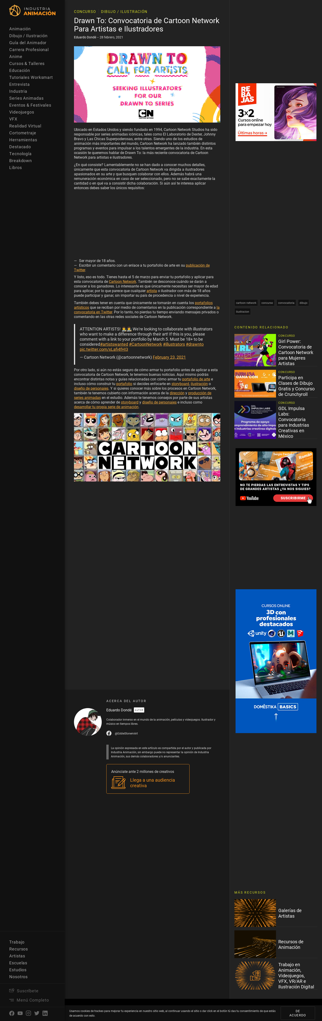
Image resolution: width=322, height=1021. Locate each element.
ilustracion (242, 311)
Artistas (17, 956)
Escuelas (18, 962)
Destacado (20, 146)
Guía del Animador (27, 42)
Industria (18, 91)
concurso (267, 303)
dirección (177, 392)
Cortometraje (22, 133)
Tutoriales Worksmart (31, 77)
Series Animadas (26, 98)
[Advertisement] (147, 225)
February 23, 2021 (169, 357)
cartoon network (246, 303)
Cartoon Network (122, 281)
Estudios (18, 969)
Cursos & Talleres (27, 63)
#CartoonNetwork (145, 344)
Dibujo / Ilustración (28, 35)
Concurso (85, 11)
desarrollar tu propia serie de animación (106, 406)
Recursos (18, 949)
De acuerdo (297, 1013)
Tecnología (20, 153)
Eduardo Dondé (85, 37)
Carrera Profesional (29, 49)
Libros (15, 167)
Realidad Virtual (25, 126)
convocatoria (286, 303)
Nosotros (18, 976)
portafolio (124, 383)
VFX (13, 119)
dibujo (303, 303)
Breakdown (20, 160)
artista (152, 290)
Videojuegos (21, 112)
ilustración (199, 383)
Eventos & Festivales (30, 105)
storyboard (180, 383)
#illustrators (174, 344)
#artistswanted (114, 344)
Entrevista (19, 84)
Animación (20, 28)
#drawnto (195, 344)
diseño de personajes (91, 388)
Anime (15, 56)
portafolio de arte (196, 378)
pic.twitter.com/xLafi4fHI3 (104, 349)
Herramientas (23, 139)
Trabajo (17, 942)
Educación (19, 70)
